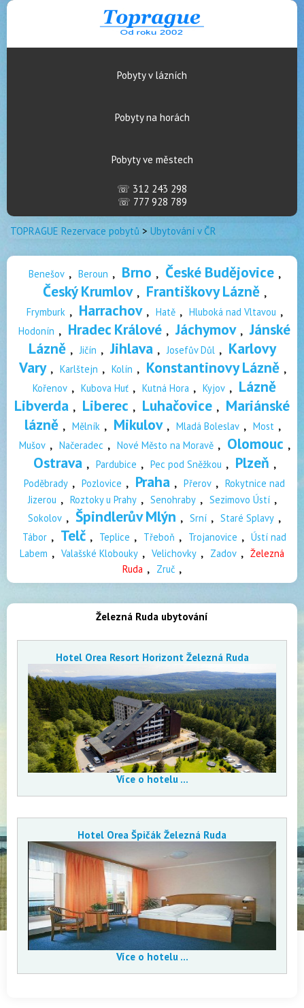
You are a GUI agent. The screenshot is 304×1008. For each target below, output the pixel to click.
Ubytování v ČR (183, 230)
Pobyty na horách (152, 117)
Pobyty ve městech (152, 159)
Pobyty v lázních (152, 75)
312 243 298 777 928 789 (152, 195)
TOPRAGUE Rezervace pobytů (74, 230)
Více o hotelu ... (152, 779)
